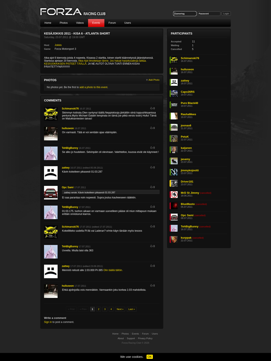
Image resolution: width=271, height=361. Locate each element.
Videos (80, 22)
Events (96, 22)
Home (47, 22)
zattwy (66, 167)
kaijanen (186, 147)
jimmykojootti (190, 170)
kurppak (186, 237)
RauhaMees (188, 114)
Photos (64, 22)
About (121, 338)
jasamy (185, 159)
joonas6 (186, 125)
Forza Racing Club (73, 12)
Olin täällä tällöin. (113, 270)
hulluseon (68, 128)
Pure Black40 (189, 103)
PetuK (185, 136)
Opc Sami (67, 187)
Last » (132, 309)
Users (127, 22)
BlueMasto (188, 204)
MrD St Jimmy (190, 192)
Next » (120, 309)
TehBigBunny (70, 148)
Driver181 (187, 181)
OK (150, 356)
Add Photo (154, 80)
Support (131, 338)
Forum (112, 22)
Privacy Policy (145, 338)
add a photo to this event (93, 87)
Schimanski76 (70, 108)
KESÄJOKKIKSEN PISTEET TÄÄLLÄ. (65, 63)
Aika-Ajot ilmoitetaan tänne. (93, 60)
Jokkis (58, 45)
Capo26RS (188, 91)
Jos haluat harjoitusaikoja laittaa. (128, 60)
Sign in (48, 322)
